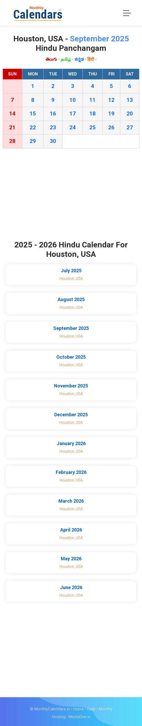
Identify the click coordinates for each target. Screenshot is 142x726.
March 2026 (71, 501)
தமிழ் (66, 59)
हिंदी (90, 59)
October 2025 (71, 357)
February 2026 (71, 472)
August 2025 (71, 299)
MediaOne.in (79, 716)
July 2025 (71, 270)
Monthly (105, 709)
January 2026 (71, 443)
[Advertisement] (71, 195)
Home (78, 709)
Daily (91, 709)
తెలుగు (51, 59)
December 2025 (71, 414)
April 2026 (71, 530)
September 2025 (71, 328)
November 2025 (71, 386)
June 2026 (71, 587)
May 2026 (71, 558)
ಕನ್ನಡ (79, 59)
